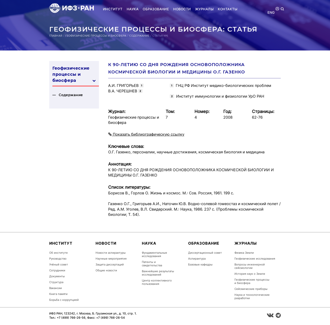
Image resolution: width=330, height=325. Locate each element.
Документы (57, 276)
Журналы (204, 9)
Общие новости (106, 270)
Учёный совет (58, 264)
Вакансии (55, 288)
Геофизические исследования (254, 258)
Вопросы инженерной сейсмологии (249, 266)
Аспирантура (197, 258)
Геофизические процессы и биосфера (95, 35)
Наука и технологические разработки (252, 296)
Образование (156, 9)
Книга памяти (58, 294)
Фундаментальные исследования (154, 254)
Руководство (58, 258)
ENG (271, 13)
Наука (132, 9)
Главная (55, 35)
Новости (182, 9)
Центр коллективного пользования (157, 282)
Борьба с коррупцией (64, 299)
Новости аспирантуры (111, 252)
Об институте (58, 252)
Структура (56, 282)
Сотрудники (57, 270)
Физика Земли (244, 252)
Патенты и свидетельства (152, 263)
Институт (112, 9)
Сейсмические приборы (250, 289)
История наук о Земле (249, 273)
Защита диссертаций (110, 264)
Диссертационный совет (205, 252)
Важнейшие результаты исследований (158, 272)
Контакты (227, 9)
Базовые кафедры (200, 264)
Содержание (139, 35)
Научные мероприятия (111, 258)
